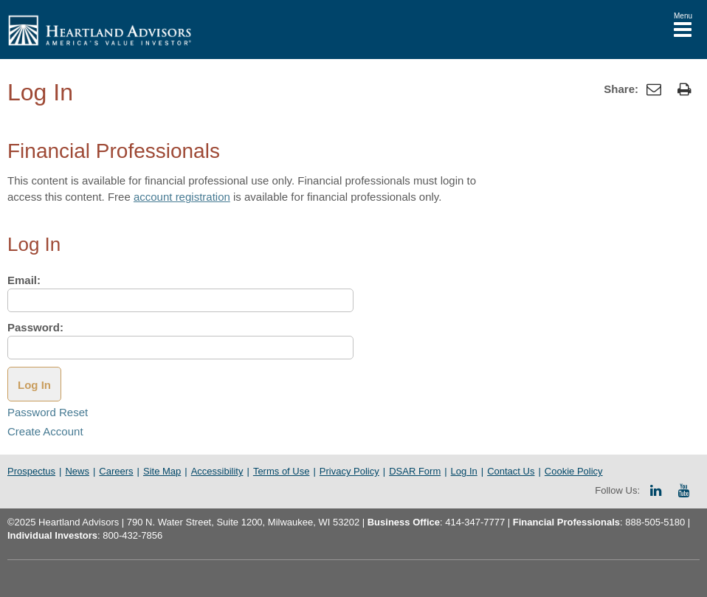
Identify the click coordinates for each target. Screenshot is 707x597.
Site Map (162, 471)
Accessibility (217, 471)
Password (35, 327)
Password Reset (47, 412)
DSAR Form (415, 471)
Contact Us (510, 471)
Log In (464, 471)
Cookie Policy (574, 471)
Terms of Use (281, 471)
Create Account (45, 431)
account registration (182, 196)
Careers (116, 471)
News (77, 471)
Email (24, 280)
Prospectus (31, 471)
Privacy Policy (349, 471)
